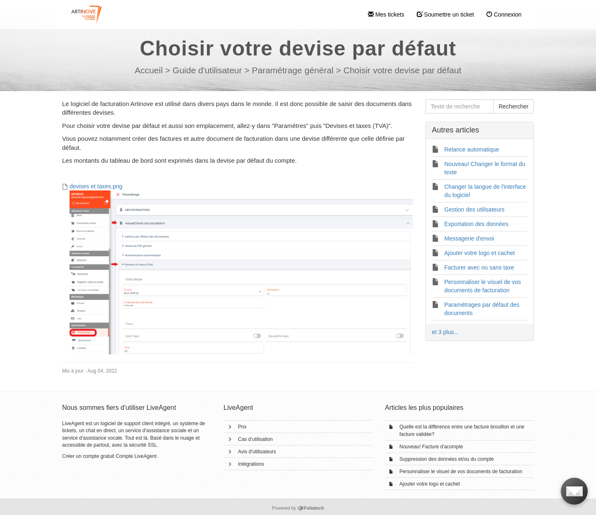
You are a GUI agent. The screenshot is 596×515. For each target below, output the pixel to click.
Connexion (504, 14)
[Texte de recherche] (459, 106)
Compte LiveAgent (135, 456)
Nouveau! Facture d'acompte (431, 447)
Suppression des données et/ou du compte (446, 459)
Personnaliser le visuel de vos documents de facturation (460, 471)
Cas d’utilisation (255, 439)
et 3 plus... (445, 332)
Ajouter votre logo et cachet (429, 484)
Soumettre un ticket (445, 14)
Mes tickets (386, 14)
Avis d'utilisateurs (257, 452)
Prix (242, 427)
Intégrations (251, 464)
